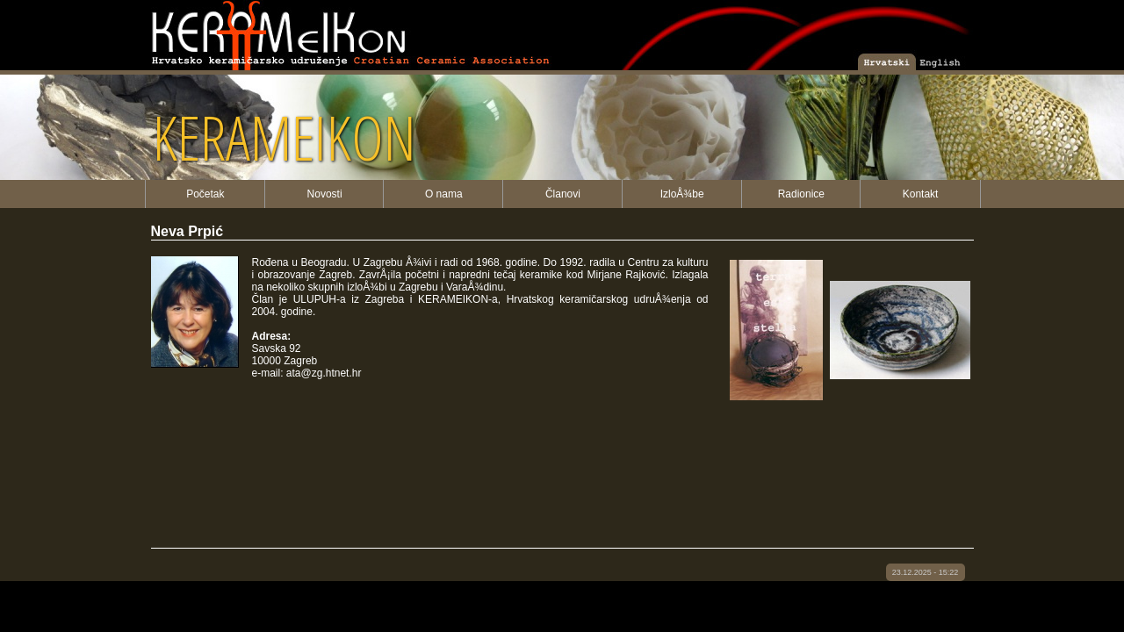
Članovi (562, 194)
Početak (205, 194)
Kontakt (921, 194)
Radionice (801, 194)
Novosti (324, 194)
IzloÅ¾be (682, 194)
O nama (444, 194)
